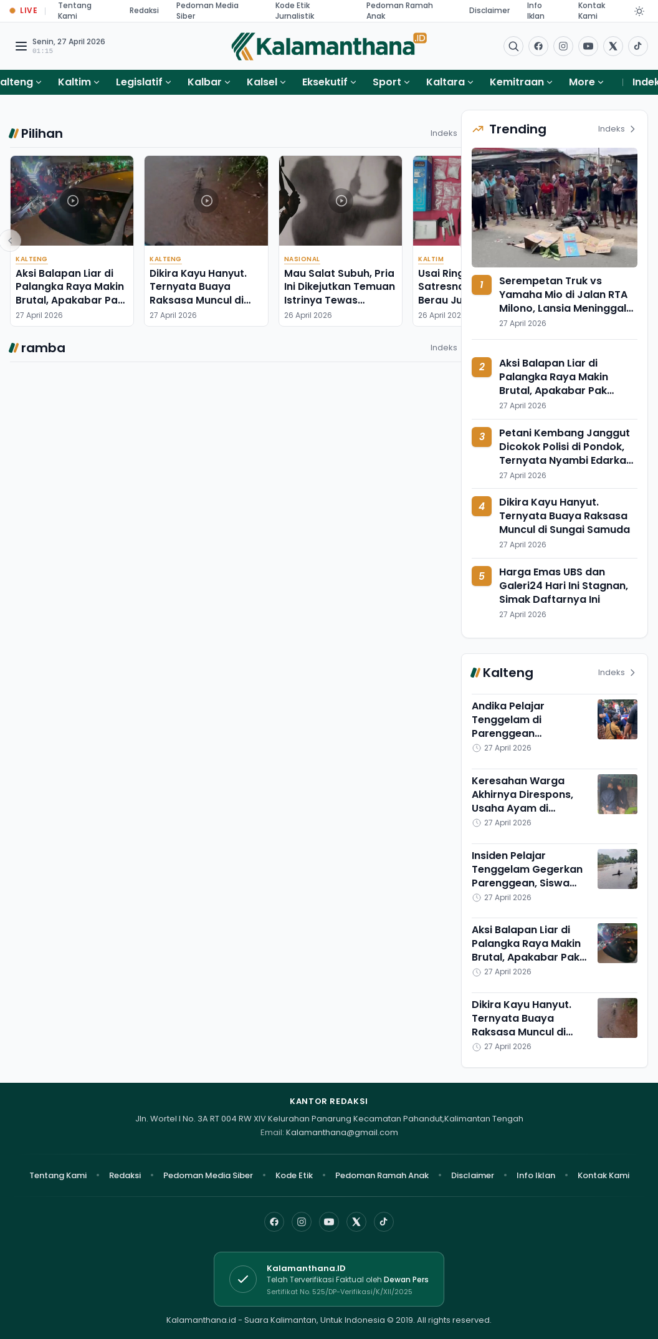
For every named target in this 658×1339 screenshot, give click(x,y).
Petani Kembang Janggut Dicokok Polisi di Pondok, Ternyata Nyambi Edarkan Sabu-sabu (565, 453)
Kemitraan (517, 82)
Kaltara (445, 82)
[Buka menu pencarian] (513, 46)
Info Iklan (536, 1175)
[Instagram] (302, 1222)
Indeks (450, 133)
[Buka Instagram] (563, 46)
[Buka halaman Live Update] (23, 11)
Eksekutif (325, 82)
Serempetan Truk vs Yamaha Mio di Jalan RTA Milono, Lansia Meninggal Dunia (563, 301)
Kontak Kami (603, 1175)
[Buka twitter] (613, 46)
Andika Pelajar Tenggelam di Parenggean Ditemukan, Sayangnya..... (508, 733)
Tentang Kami (58, 1175)
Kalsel (262, 82)
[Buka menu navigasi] (21, 46)
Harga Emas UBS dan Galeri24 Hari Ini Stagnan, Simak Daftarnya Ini (563, 586)
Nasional (302, 259)
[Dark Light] (639, 11)
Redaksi (144, 10)
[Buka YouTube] (588, 46)
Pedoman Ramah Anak (382, 1175)
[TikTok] (384, 1222)
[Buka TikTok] (638, 46)
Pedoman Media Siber (208, 1175)
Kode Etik (294, 1175)
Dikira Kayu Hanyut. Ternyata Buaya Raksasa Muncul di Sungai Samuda (198, 293)
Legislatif (139, 82)
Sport (387, 82)
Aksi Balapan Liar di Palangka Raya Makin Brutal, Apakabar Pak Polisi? (70, 293)
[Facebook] (538, 46)
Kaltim (74, 82)
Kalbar (205, 82)
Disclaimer (489, 10)
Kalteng (32, 259)
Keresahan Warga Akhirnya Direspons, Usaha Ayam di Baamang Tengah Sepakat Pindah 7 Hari (528, 808)
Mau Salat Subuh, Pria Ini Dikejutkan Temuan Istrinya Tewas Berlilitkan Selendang (339, 293)
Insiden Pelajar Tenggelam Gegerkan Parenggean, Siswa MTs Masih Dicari (527, 876)
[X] (356, 1222)
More (587, 82)
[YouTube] (329, 1222)
